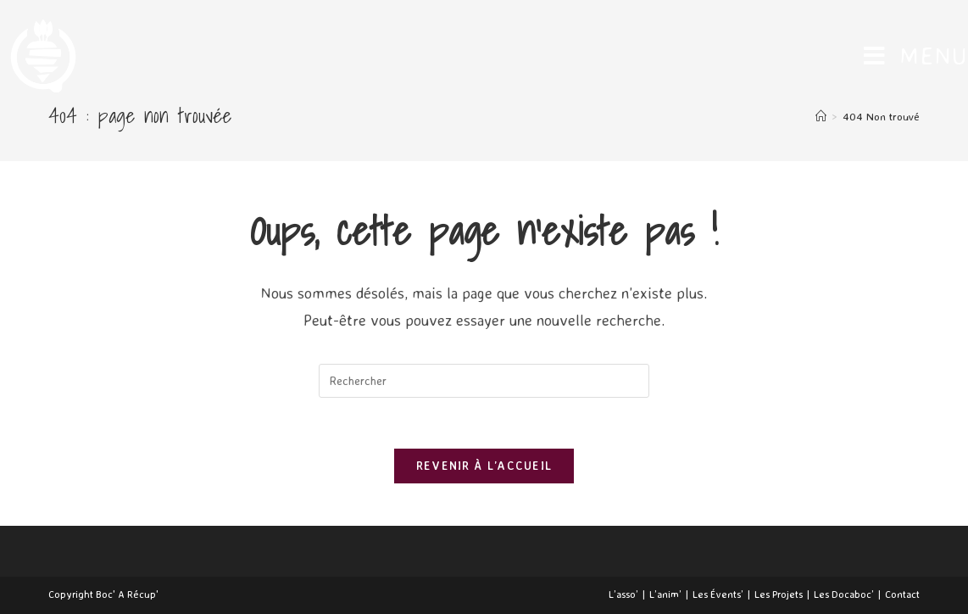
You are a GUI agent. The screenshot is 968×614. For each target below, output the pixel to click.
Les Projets (778, 594)
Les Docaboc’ (844, 594)
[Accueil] (820, 116)
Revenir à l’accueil (484, 465)
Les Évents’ (718, 594)
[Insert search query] (484, 381)
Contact (902, 594)
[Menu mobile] (916, 55)
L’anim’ (665, 594)
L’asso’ (623, 594)
